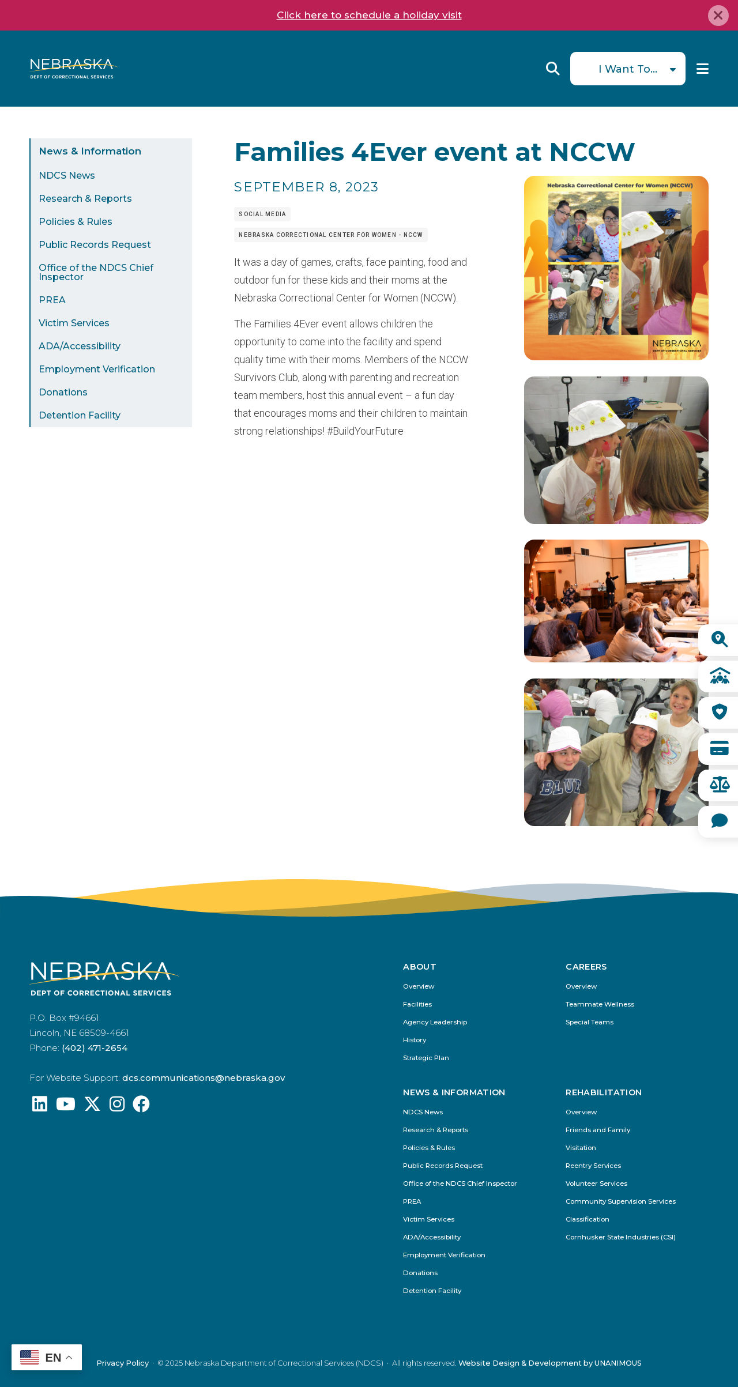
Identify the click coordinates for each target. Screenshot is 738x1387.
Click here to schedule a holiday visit (369, 15)
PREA (52, 300)
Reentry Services (593, 1166)
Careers (586, 966)
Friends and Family (598, 1130)
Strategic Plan (426, 1058)
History (414, 1040)
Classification (587, 1219)
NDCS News (67, 175)
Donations (63, 392)
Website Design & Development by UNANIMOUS (550, 1363)
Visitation (581, 1148)
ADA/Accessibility (80, 346)
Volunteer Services (596, 1184)
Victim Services (74, 323)
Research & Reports (85, 198)
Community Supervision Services (621, 1201)
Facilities (417, 1004)
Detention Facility (80, 415)
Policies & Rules (75, 221)
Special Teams (589, 1022)
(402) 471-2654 (94, 1047)
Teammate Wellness (600, 1004)
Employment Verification (97, 369)
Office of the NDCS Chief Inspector (96, 272)
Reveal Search (553, 69)
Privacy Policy (122, 1363)
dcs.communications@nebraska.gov (203, 1077)
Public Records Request (95, 244)
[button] (616, 356)
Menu (702, 69)
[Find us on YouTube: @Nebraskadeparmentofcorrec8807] (66, 1107)
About (419, 966)
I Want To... (627, 69)
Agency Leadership (435, 1022)
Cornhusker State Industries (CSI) (621, 1237)
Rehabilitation (604, 1092)
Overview (418, 986)
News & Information (90, 151)
